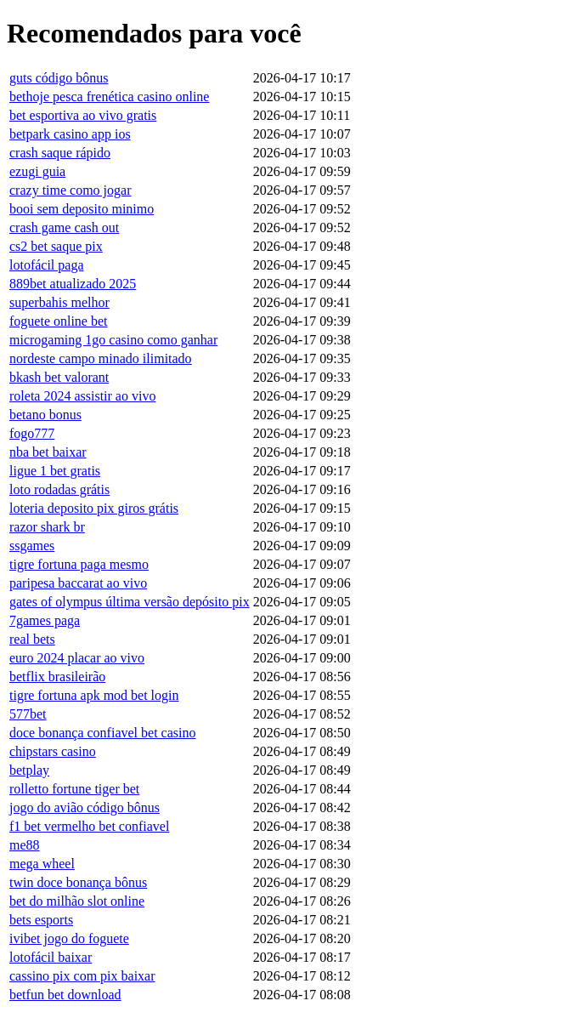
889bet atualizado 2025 (72, 283)
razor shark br (47, 527)
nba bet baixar (48, 452)
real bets (32, 639)
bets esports (41, 920)
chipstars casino (52, 751)
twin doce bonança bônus (78, 882)
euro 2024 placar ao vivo (76, 658)
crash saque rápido (59, 152)
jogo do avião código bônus (84, 807)
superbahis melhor (59, 302)
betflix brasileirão (57, 676)
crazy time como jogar (70, 190)
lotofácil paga (46, 265)
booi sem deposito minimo (81, 209)
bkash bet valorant (59, 377)
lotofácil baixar (50, 957)
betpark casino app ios (70, 134)
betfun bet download (65, 994)
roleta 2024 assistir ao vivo (82, 396)
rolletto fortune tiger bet (74, 789)
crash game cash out (64, 227)
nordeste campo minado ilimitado (100, 358)
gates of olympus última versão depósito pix (129, 601)
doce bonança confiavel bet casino (102, 732)
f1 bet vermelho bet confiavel (89, 826)
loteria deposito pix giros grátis (93, 508)
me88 (24, 845)
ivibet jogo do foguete (69, 938)
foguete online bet (58, 321)
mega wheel (42, 863)
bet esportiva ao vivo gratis (82, 115)
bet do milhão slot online (76, 901)
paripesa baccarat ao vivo (78, 583)
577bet (28, 714)
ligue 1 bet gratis (54, 470)
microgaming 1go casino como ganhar (113, 340)
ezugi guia (37, 171)
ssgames (31, 545)
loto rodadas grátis (59, 489)
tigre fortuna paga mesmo (79, 564)
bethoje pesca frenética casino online (109, 96)
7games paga (44, 620)
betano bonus (45, 414)
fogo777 (31, 433)
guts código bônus (58, 78)
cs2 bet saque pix (56, 246)
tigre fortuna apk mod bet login (94, 695)
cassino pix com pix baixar (82, 976)
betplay (29, 770)
